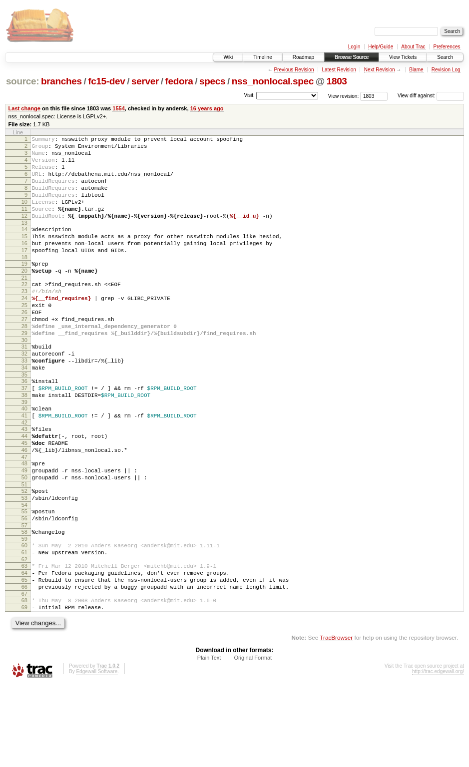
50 (24, 539)
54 (24, 571)
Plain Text (209, 740)
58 (24, 601)
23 (24, 320)
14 (24, 247)
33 (24, 402)
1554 (118, 108)
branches (61, 81)
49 (24, 530)
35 (24, 419)
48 (24, 522)
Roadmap (303, 57)
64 (24, 648)
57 (24, 594)
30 (24, 379)
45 (24, 498)
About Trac (413, 46)
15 (24, 256)
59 (24, 609)
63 (24, 639)
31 (24, 385)
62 (24, 633)
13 (24, 241)
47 (24, 515)
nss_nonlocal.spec (273, 81)
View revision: (343, 95)
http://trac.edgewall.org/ (438, 754)
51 (24, 547)
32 (24, 394)
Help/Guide (380, 46)
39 (24, 451)
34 (24, 411)
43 (24, 481)
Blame (416, 69)
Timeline (262, 57)
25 (24, 337)
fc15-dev (106, 81)
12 (24, 232)
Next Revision (379, 69)
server (145, 81)
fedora (179, 81)
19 (24, 288)
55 (24, 577)
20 (24, 296)
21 (24, 305)
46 (24, 507)
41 (24, 466)
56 (24, 586)
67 (24, 673)
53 (24, 562)
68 (24, 680)
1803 (337, 81)
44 (24, 490)
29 (24, 371)
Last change (24, 108)
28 (24, 362)
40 (24, 458)
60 (24, 616)
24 (24, 328)
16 (24, 264)
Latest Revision (339, 69)
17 (24, 273)
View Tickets (403, 57)
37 (24, 434)
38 (24, 443)
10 (24, 215)
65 (24, 656)
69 (24, 688)
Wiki (228, 57)
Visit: (249, 95)
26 (24, 345)
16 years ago (207, 108)
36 (24, 426)
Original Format (253, 740)
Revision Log (446, 69)
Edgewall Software (96, 754)
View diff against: (431, 95)
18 (24, 281)
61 (24, 624)
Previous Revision (294, 69)
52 (24, 554)
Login (354, 46)
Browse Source (352, 57)
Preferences (447, 46)
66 (24, 665)
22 (24, 311)
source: (22, 81)
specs (212, 81)
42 (24, 475)
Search (445, 57)
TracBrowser (336, 720)
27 (24, 354)
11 (24, 224)
